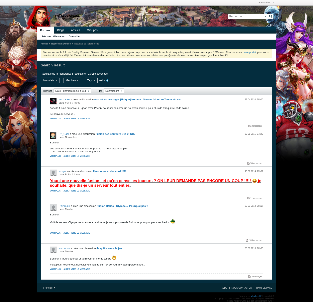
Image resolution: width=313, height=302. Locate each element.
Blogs (60, 30)
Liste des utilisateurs (52, 36)
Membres (72, 80)
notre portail (250, 52)
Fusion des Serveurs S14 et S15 (115, 133)
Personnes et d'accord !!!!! (109, 171)
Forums (45, 30)
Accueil (44, 43)
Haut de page (264, 288)
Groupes (92, 30)
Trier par (47, 91)
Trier (99, 91)
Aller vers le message (76, 118)
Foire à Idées (72, 102)
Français (49, 287)
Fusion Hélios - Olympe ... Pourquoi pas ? (122, 205)
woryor (62, 171)
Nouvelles (70, 137)
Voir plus (55, 118)
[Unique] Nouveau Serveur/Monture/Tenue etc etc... (151, 99)
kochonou (64, 248)
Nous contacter (242, 288)
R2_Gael (64, 133)
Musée (69, 209)
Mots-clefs (50, 80)
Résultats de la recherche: (56, 73)
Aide (224, 288)
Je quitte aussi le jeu (109, 248)
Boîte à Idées (72, 174)
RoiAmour (64, 205)
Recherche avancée (61, 43)
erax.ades (64, 99)
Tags (91, 80)
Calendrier (74, 36)
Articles (75, 30)
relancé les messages (107, 99)
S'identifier (266, 2)
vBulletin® (256, 296)
